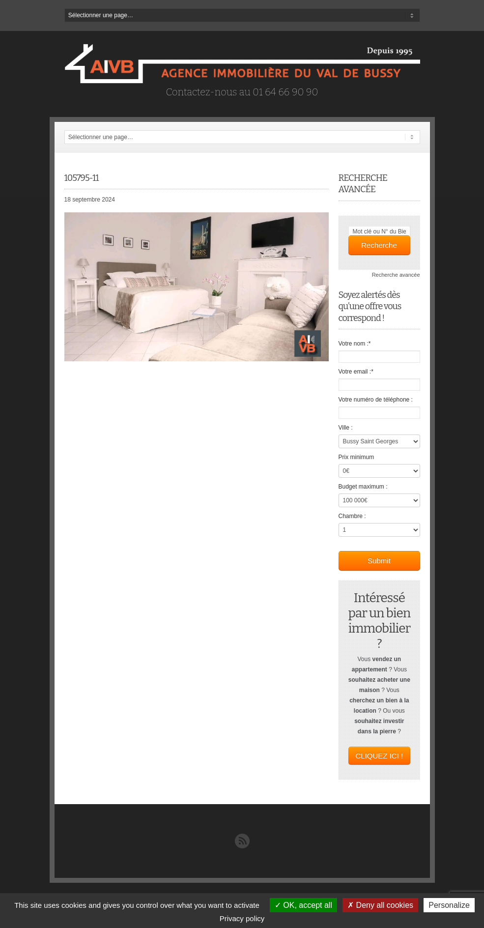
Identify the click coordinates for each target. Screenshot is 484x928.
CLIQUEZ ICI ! (379, 756)
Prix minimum (356, 457)
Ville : (346, 427)
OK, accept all (303, 905)
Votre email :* (356, 371)
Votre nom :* (355, 343)
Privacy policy (242, 918)
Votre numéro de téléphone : (376, 399)
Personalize (449, 905)
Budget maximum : (363, 486)
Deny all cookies (380, 905)
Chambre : (352, 516)
